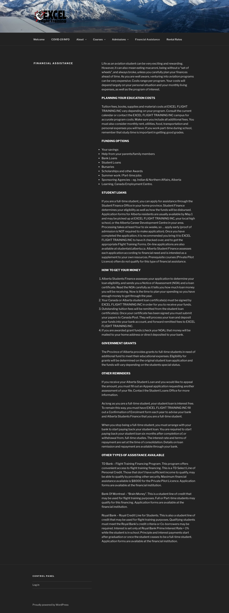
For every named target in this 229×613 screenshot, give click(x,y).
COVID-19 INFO (60, 39)
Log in (36, 584)
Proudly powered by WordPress (51, 604)
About (81, 39)
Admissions (120, 39)
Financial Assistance (147, 39)
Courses (99, 39)
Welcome (39, 39)
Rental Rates (174, 39)
